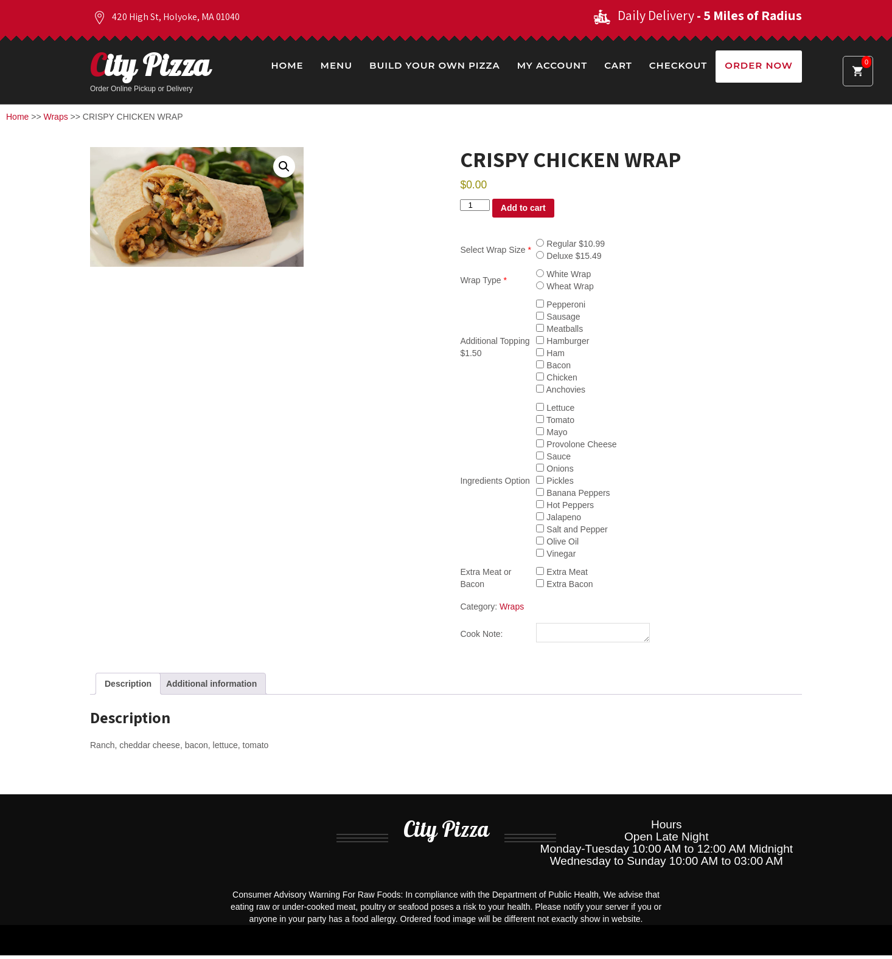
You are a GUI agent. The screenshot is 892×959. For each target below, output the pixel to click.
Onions (554, 468)
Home (287, 65)
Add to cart (523, 208)
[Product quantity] (474, 205)
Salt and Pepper (571, 529)
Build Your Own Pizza (434, 65)
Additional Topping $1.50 (494, 347)
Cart (618, 65)
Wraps (56, 117)
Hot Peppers (565, 505)
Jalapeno (558, 517)
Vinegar (556, 554)
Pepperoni (560, 304)
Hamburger (562, 341)
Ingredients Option (494, 481)
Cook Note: (481, 636)
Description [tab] (128, 687)
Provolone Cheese (576, 444)
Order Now (759, 65)
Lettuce (555, 408)
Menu (336, 65)
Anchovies (560, 389)
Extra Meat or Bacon (485, 578)
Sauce (553, 456)
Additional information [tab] (211, 687)
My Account (552, 65)
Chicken (556, 377)
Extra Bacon (564, 584)
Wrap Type (483, 280)
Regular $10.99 (570, 244)
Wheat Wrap (564, 286)
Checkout (678, 65)
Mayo (551, 432)
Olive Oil (557, 541)
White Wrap (563, 274)
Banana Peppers (573, 493)
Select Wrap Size (495, 250)
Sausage (558, 316)
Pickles (554, 481)
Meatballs (559, 329)
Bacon (553, 365)
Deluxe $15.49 (568, 256)
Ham (550, 353)
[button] (284, 166)
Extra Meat (562, 572)
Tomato (555, 420)
